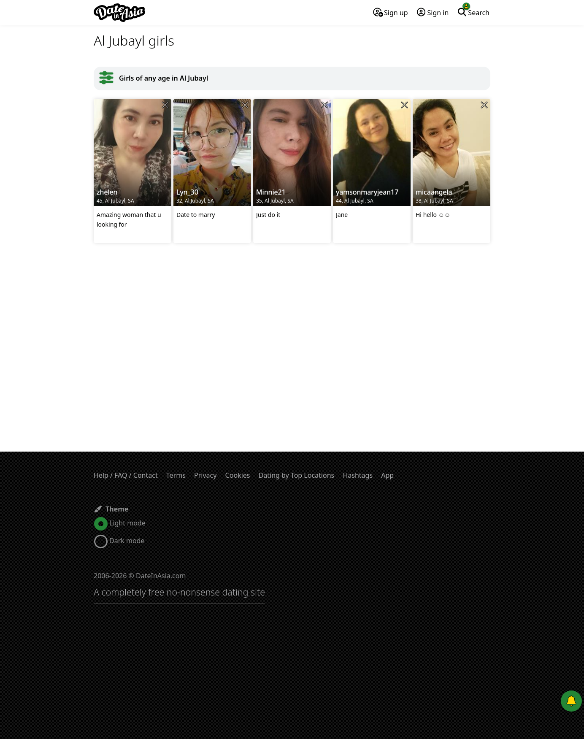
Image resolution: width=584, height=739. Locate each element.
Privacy (205, 475)
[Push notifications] (571, 701)
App (387, 475)
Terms (176, 475)
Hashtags (358, 475)
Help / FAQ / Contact (126, 475)
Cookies (237, 475)
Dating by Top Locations (297, 475)
